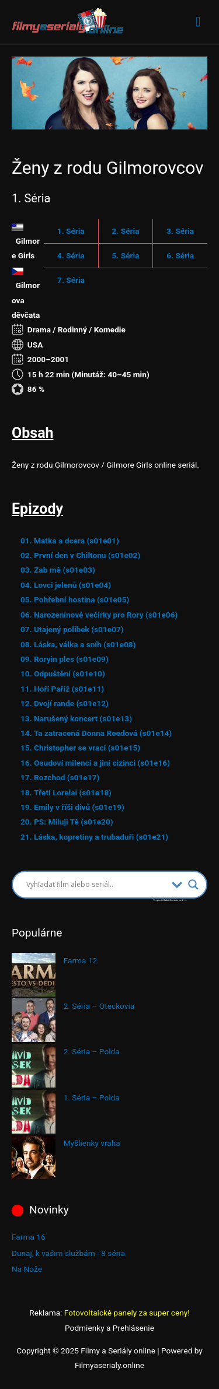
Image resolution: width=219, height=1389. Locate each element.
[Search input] (96, 884)
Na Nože (27, 1269)
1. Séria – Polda (92, 1097)
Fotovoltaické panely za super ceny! (127, 1312)
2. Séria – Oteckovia (99, 1006)
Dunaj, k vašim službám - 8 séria (68, 1253)
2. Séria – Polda (92, 1051)
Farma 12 (81, 960)
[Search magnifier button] (193, 884)
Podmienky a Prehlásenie (109, 1327)
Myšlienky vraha (92, 1143)
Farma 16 (29, 1236)
